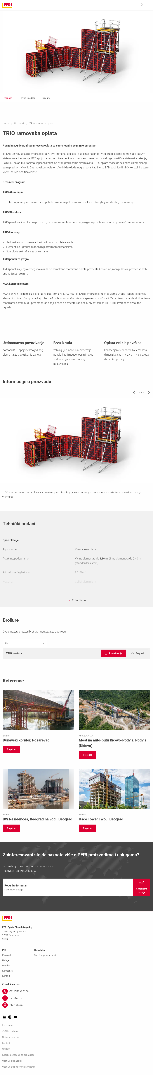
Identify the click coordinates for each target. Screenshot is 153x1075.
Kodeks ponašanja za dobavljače (18, 1055)
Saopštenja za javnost (45, 955)
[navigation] (113, 653)
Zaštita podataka (10, 1031)
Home (6, 123)
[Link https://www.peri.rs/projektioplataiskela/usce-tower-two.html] (114, 795)
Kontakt (6, 976)
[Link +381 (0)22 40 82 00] (76, 991)
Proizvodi (19, 123)
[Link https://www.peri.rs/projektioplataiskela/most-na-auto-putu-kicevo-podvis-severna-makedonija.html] (114, 719)
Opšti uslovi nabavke (12, 1060)
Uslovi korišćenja (10, 1037)
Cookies (6, 1049)
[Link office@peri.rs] (76, 998)
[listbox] (25, 643)
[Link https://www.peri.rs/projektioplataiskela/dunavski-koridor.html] (38, 716)
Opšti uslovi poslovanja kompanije (18, 1066)
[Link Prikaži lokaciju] (76, 1005)
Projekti (6, 965)
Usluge (5, 960)
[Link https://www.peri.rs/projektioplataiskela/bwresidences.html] (38, 795)
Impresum (7, 1025)
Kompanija (7, 970)
